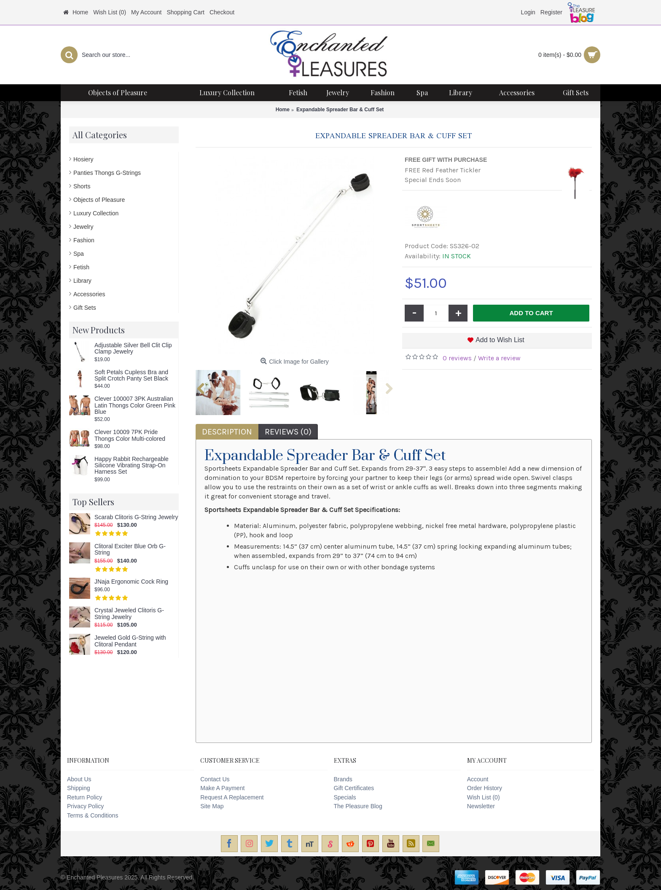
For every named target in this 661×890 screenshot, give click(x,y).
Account (478, 779)
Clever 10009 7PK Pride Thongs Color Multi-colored (129, 435)
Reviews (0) (288, 432)
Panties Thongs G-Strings (107, 172)
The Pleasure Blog (358, 806)
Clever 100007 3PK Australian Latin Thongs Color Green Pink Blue (134, 405)
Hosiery (83, 159)
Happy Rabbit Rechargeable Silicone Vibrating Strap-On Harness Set (131, 465)
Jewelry (83, 226)
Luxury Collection (95, 213)
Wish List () (483, 797)
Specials (345, 797)
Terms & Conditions (92, 815)
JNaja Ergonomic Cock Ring (131, 582)
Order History (484, 788)
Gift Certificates (354, 788)
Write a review (499, 358)
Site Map (211, 806)
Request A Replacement (231, 797)
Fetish (81, 267)
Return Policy (84, 797)
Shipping (78, 788)
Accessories (89, 294)
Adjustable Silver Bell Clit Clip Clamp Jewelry (133, 348)
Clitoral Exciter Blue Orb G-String (130, 549)
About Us (79, 779)
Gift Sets (84, 307)
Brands (343, 779)
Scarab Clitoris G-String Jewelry (136, 517)
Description (227, 432)
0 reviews (457, 358)
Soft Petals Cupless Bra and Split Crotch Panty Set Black (131, 375)
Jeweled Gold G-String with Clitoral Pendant (130, 641)
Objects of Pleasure (99, 199)
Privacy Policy (85, 806)
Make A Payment (222, 788)
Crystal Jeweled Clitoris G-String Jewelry (129, 613)
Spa (78, 253)
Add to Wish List (500, 339)
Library (82, 280)
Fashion (83, 240)
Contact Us (214, 779)
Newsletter (481, 806)
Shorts (81, 186)
